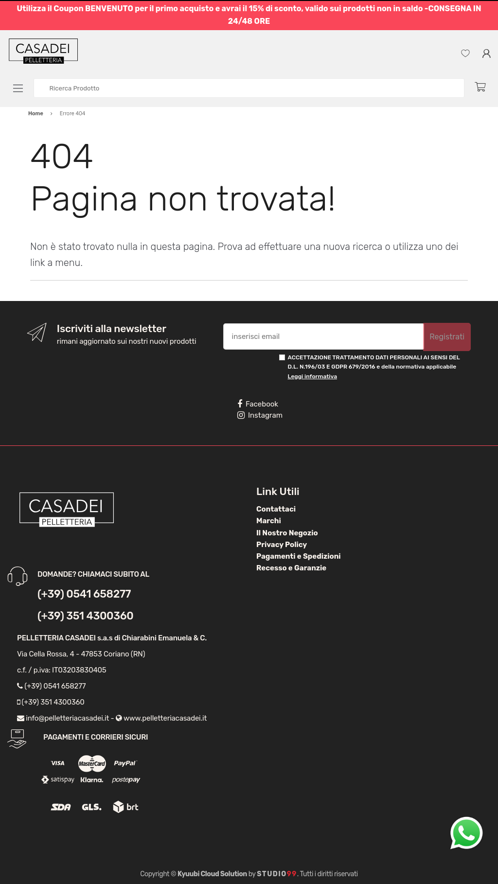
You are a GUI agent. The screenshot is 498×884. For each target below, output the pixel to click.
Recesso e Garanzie (291, 568)
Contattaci (276, 509)
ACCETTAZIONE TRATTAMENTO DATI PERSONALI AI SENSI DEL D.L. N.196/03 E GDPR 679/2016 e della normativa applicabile (374, 367)
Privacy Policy (281, 544)
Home (35, 113)
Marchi (268, 520)
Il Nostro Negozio (287, 533)
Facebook (257, 404)
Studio (277, 874)
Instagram (260, 415)
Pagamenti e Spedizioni (298, 556)
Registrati (446, 336)
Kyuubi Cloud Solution (212, 874)
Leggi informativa (312, 376)
